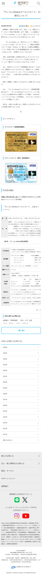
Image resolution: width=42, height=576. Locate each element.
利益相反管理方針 (11, 532)
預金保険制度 (22, 532)
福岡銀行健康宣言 (12, 544)
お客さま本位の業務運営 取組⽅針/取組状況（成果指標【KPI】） (20, 523)
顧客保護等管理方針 (9, 525)
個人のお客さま (7, 456)
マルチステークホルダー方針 (19, 539)
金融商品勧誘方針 (21, 528)
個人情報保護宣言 (9, 528)
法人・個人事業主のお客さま (13, 463)
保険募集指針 (32, 532)
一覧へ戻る (21, 330)
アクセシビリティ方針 (16, 541)
